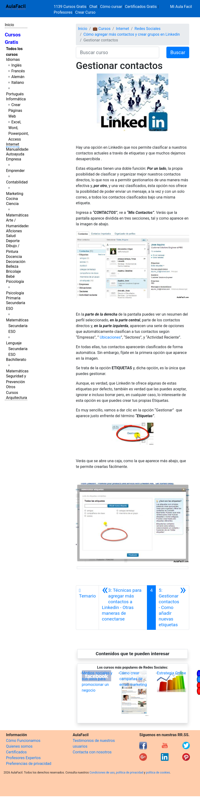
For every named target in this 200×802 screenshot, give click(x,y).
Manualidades (18, 149)
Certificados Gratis (141, 6)
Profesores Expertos (23, 758)
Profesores (63, 12)
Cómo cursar (111, 6)
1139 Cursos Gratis (70, 6)
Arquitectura (16, 397)
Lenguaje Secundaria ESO (16, 349)
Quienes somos (19, 746)
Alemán (17, 76)
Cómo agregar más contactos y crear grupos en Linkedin (132, 34)
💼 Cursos (101, 28)
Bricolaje (13, 271)
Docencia (14, 256)
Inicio (9, 25)
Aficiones (14, 231)
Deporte (13, 241)
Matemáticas (17, 215)
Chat (93, 6)
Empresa (13, 159)
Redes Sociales (147, 28)
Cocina (12, 198)
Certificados (16, 752)
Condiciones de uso (102, 772)
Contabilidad (17, 182)
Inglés (16, 65)
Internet (12, 144)
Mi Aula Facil (181, 6)
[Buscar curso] (117, 52)
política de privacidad (129, 772)
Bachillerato (16, 359)
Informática (16, 99)
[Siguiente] (172, 607)
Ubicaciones (110, 337)
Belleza (12, 266)
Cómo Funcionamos (23, 740)
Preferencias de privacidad (28, 763)
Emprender (15, 170)
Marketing (14, 193)
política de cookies (158, 772)
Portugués (15, 94)
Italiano (17, 82)
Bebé (10, 276)
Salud (11, 235)
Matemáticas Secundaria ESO (17, 326)
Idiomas (13, 59)
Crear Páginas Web (15, 110)
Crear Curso (85, 12)
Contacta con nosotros (92, 752)
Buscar (177, 52)
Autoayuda (15, 154)
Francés (18, 71)
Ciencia (12, 203)
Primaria (13, 298)
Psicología (15, 281)
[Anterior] (123, 607)
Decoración (15, 261)
